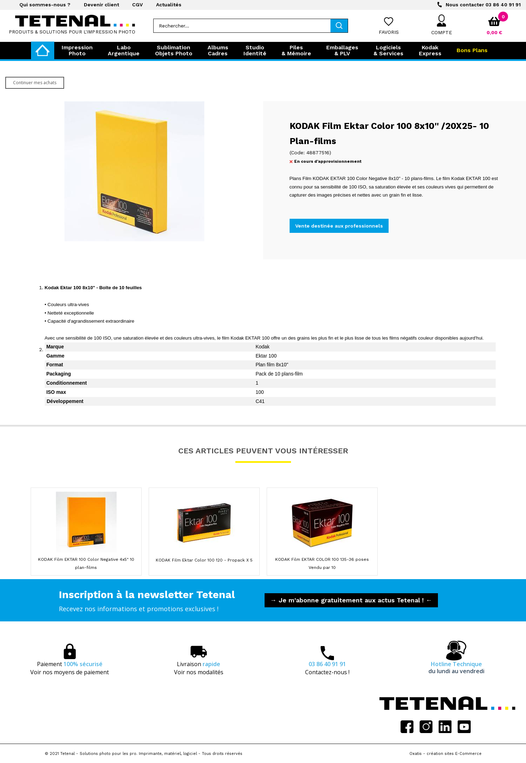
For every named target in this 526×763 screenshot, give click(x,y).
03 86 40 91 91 (483, 4)
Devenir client (101, 4)
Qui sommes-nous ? (44, 4)
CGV (137, 4)
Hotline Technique (456, 667)
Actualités (168, 4)
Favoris (389, 32)
